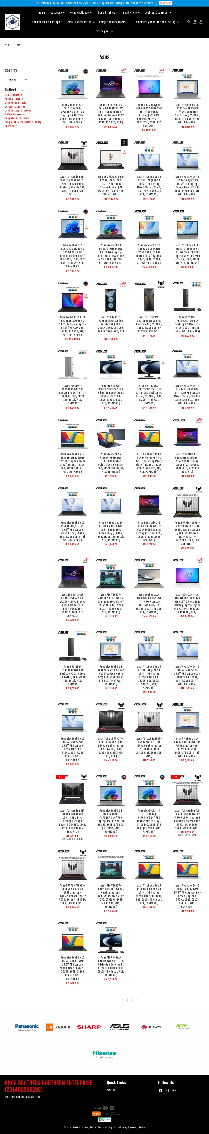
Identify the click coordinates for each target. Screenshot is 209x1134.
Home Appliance (81, 12)
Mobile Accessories (81, 22)
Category (58, 12)
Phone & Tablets (14, 98)
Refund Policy (120, 1127)
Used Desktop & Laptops (47, 22)
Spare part (104, 31)
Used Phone (131, 12)
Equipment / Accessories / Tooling (157, 22)
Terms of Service (72, 1127)
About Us (111, 1090)
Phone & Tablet (107, 12)
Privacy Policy (89, 1127)
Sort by (11, 70)
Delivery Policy (105, 1127)
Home (42, 12)
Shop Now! (165, 3)
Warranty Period (137, 1127)
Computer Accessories (114, 22)
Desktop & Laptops (158, 12)
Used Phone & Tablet (16, 102)
